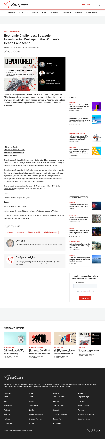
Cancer (72, 255)
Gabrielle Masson (74, 110)
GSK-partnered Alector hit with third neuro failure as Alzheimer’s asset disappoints (39, 352)
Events (35, 12)
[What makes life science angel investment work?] (90, 338)
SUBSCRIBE (85, 4)
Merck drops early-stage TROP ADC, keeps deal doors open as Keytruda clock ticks (79, 106)
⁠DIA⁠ (37, 186)
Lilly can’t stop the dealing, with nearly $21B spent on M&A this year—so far (79, 232)
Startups (72, 215)
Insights (82, 347)
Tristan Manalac (73, 155)
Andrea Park (72, 263)
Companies (55, 12)
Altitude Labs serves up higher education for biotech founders (78, 218)
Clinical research (50, 232)
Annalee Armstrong (74, 124)
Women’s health (34, 232)
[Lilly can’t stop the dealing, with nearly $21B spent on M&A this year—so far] (96, 231)
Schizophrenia (9, 347)
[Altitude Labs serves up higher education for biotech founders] (96, 219)
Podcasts (23, 12)
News (10, 12)
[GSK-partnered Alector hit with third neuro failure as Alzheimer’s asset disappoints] (40, 338)
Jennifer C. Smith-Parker (85, 355)
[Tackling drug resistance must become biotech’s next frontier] (96, 206)
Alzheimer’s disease (36, 347)
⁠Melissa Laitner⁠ (9, 211)
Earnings (72, 102)
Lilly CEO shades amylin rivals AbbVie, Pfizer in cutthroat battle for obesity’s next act (64, 352)
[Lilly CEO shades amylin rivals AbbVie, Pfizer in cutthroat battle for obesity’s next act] (65, 338)
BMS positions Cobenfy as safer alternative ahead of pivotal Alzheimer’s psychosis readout (79, 151)
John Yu (71, 208)
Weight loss (58, 347)
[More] (14, 12)
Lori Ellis (24, 47)
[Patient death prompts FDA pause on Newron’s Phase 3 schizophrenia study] (15, 338)
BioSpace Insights (33, 47)
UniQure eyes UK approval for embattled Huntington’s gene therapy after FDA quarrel (78, 137)
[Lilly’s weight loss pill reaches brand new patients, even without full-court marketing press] (96, 119)
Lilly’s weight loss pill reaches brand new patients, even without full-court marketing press (79, 120)
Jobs (44, 12)
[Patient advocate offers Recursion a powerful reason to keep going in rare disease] (96, 245)
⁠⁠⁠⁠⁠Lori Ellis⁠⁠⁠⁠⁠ (7, 197)
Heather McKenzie (74, 141)
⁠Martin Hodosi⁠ (9, 206)
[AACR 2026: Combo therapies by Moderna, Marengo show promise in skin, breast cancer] (96, 259)
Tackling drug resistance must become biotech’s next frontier (78, 205)
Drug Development (15, 31)
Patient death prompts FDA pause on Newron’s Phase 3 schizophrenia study (14, 352)
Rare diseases (74, 242)
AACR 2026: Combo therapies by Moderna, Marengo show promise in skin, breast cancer (79, 259)
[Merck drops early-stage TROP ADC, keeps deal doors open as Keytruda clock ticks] (96, 106)
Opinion (72, 202)
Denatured (20, 232)
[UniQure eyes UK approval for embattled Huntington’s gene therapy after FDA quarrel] (96, 137)
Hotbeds (67, 12)
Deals (71, 228)
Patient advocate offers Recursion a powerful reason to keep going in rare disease (79, 245)
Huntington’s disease (77, 133)
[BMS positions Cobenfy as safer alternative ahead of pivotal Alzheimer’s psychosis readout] (96, 151)
